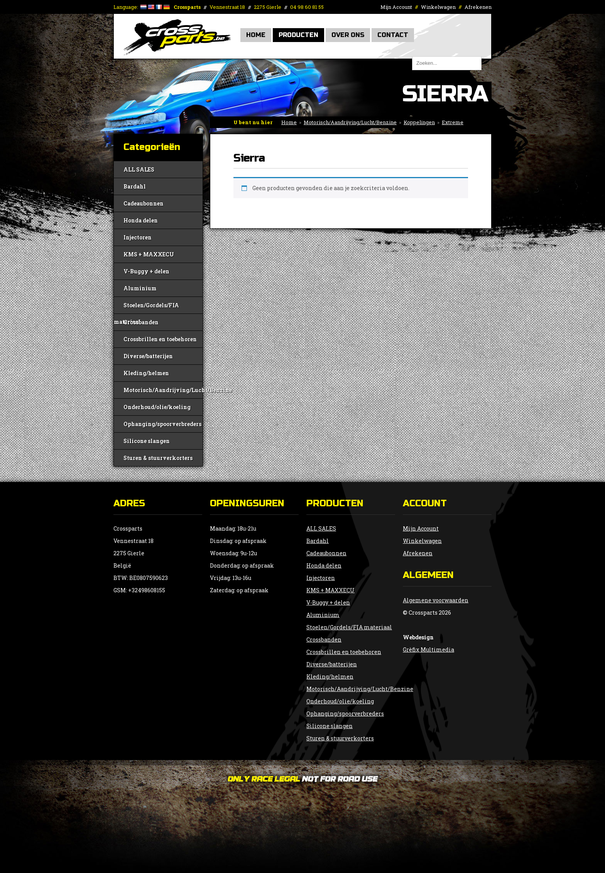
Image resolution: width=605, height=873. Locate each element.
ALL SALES (138, 169)
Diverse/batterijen (148, 356)
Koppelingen (419, 122)
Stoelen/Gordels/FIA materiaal (146, 307)
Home (255, 35)
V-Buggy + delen (146, 271)
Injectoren (137, 237)
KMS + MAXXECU (148, 254)
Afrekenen (478, 6)
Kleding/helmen (146, 373)
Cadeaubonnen (143, 203)
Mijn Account (396, 6)
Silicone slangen (146, 441)
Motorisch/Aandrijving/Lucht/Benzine (350, 122)
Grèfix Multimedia (428, 649)
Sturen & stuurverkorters (158, 458)
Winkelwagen (438, 6)
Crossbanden (141, 322)
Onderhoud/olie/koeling (157, 407)
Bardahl (134, 186)
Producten (298, 35)
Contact (392, 35)
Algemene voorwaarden (435, 600)
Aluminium (140, 288)
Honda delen (140, 220)
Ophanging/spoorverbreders (162, 424)
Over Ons (347, 35)
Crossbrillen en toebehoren (160, 339)
